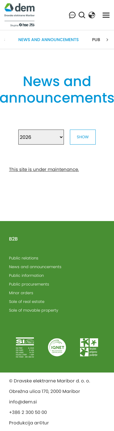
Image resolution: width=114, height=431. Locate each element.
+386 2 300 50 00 (28, 412)
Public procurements (29, 284)
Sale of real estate (26, 301)
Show (83, 137)
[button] (91, 14)
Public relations (23, 258)
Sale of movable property (33, 310)
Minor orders (21, 293)
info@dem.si (23, 402)
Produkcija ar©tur (29, 423)
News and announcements (48, 40)
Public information (26, 275)
